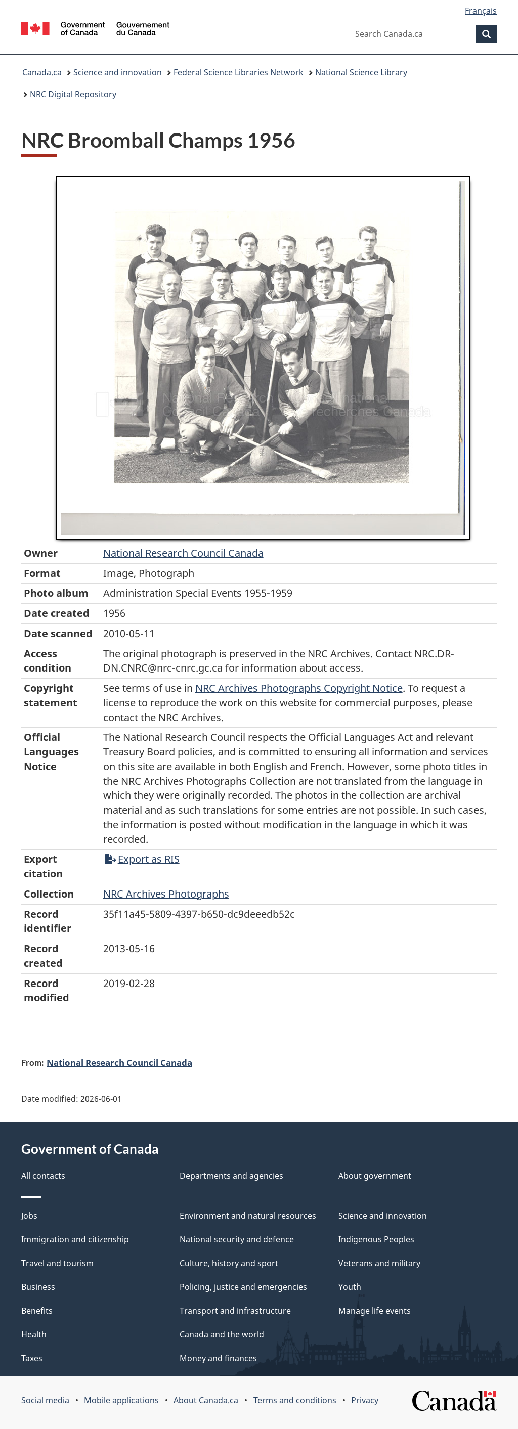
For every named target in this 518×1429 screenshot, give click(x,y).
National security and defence (237, 1239)
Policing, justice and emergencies (243, 1286)
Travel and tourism (57, 1263)
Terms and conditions (294, 1400)
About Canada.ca (206, 1400)
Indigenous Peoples (376, 1239)
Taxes (31, 1358)
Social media (45, 1400)
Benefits (37, 1310)
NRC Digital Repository (73, 94)
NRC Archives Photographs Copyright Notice (299, 688)
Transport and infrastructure (235, 1310)
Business (38, 1286)
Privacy (364, 1400)
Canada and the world (222, 1334)
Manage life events (374, 1310)
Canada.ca (42, 72)
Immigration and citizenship (75, 1239)
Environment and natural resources (248, 1215)
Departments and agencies (231, 1175)
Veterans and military (379, 1263)
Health (34, 1334)
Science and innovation (117, 72)
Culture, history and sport (229, 1263)
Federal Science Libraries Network (239, 72)
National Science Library (361, 72)
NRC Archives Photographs (166, 894)
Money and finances (218, 1358)
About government (374, 1175)
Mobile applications (121, 1400)
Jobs (29, 1215)
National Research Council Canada (183, 553)
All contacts (43, 1175)
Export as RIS (142, 859)
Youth (349, 1286)
